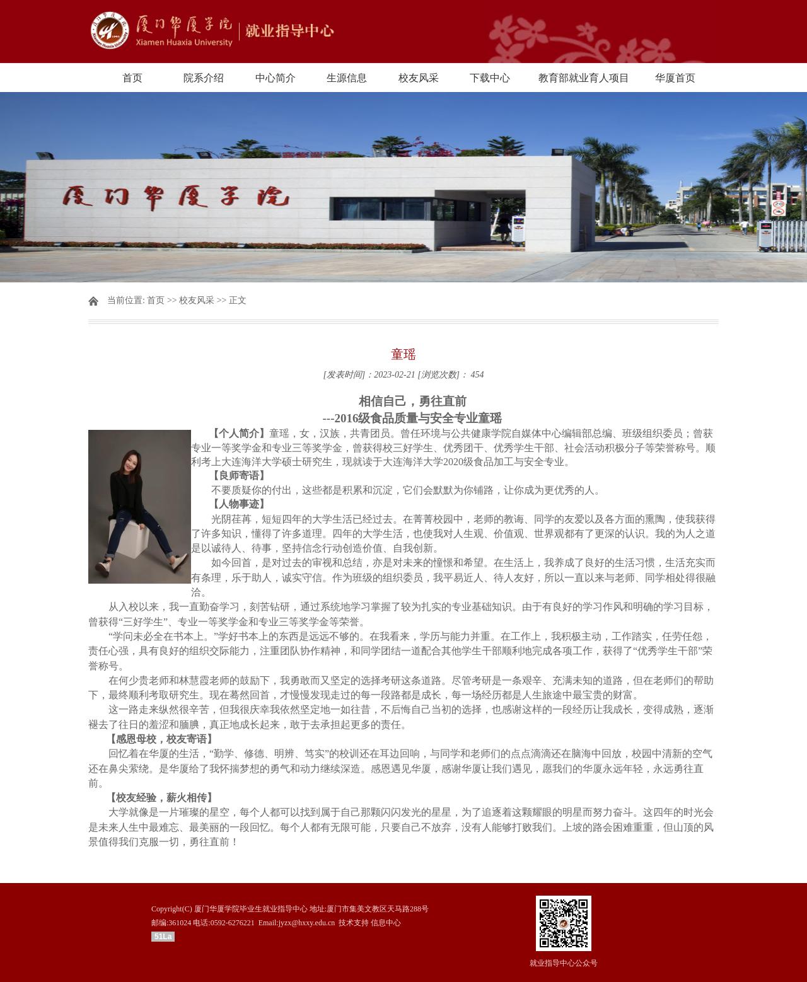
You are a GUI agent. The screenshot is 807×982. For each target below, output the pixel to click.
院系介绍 (203, 77)
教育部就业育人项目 (583, 77)
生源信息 (347, 77)
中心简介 (275, 77)
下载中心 (490, 77)
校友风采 (418, 77)
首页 (132, 77)
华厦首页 (675, 77)
